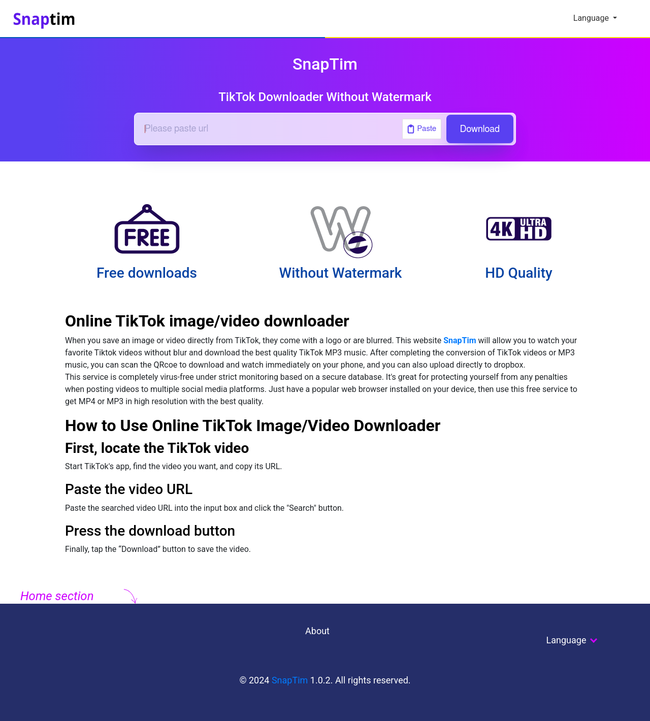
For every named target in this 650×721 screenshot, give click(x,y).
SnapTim (459, 340)
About (317, 631)
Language (592, 18)
